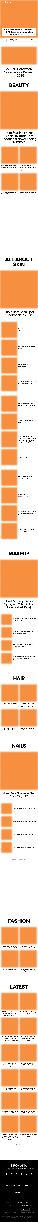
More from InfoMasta (14, 1185)
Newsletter (30, 39)
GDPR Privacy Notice (11, 1205)
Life (16, 43)
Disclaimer (29, 1202)
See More (19, 1144)
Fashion (10, 43)
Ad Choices (28, 1217)
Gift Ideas (32, 43)
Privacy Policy (19, 1202)
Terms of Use (7, 1202)
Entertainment (23, 43)
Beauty (3, 43)
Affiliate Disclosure (26, 1205)
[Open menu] (3, 40)
